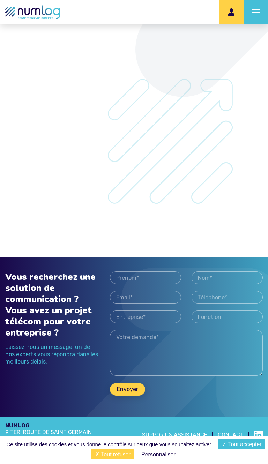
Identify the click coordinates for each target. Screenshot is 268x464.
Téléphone (227, 297)
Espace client (231, 12)
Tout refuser (113, 454)
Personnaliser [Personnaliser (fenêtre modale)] (158, 454)
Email (145, 297)
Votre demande (186, 353)
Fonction (227, 316)
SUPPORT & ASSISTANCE (174, 435)
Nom (227, 277)
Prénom (145, 277)
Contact (231, 435)
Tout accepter (241, 444)
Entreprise (145, 316)
